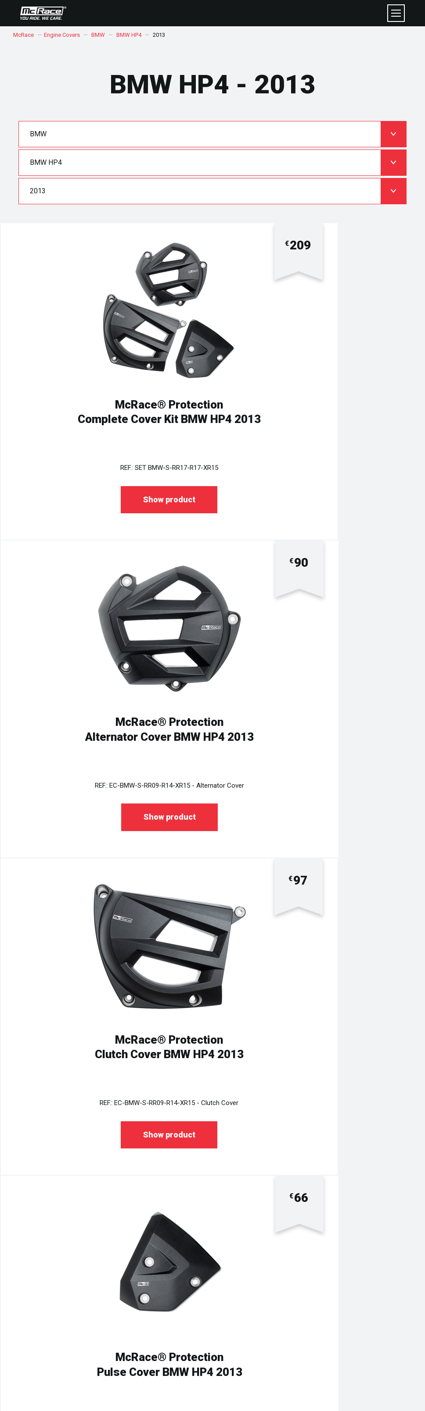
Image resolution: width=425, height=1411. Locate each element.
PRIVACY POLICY (47, 1214)
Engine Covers (62, 35)
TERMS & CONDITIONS (54, 1222)
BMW (98, 35)
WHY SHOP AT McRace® (250, 1231)
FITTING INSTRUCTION (247, 1270)
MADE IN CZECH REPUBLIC (253, 1222)
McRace (23, 35)
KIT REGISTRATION (242, 1278)
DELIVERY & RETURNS (54, 1278)
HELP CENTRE (43, 1270)
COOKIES (37, 1231)
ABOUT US (232, 1214)
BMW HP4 (128, 35)
